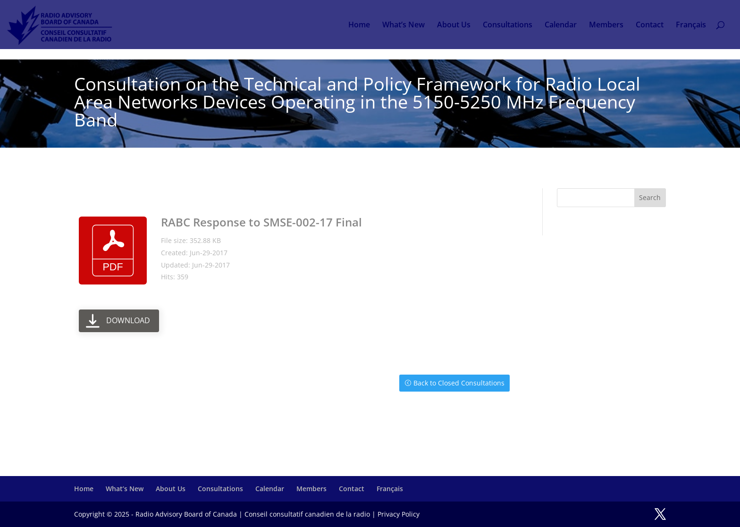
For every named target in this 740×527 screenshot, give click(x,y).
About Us (454, 25)
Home (359, 25)
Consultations (507, 25)
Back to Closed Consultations (459, 382)
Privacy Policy (399, 514)
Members (606, 25)
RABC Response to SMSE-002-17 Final (261, 222)
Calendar (561, 25)
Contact (650, 25)
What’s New (403, 25)
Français (691, 25)
